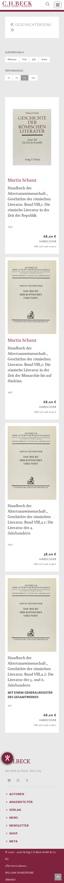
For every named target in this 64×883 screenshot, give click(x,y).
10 (9, 77)
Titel (24, 59)
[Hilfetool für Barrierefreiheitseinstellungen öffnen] (7, 758)
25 (17, 77)
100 (33, 77)
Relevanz (12, 59)
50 (24, 77)
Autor (44, 59)
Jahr (34, 59)
